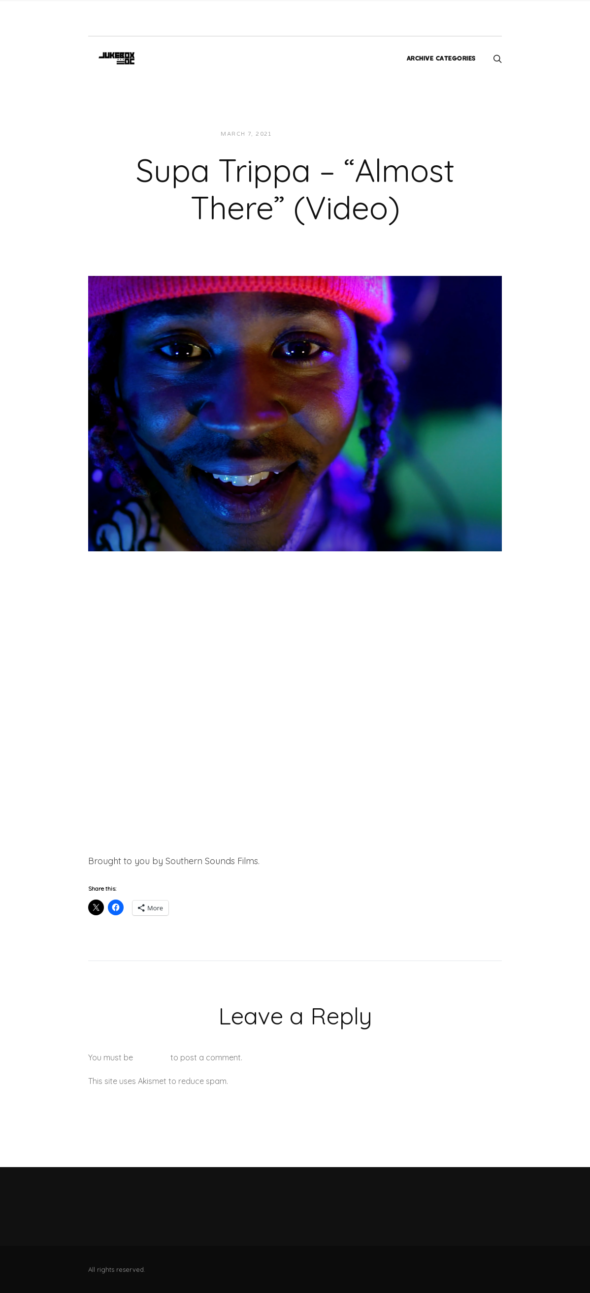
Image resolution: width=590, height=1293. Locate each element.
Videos (348, 134)
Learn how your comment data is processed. (311, 1081)
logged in (151, 1057)
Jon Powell (304, 134)
